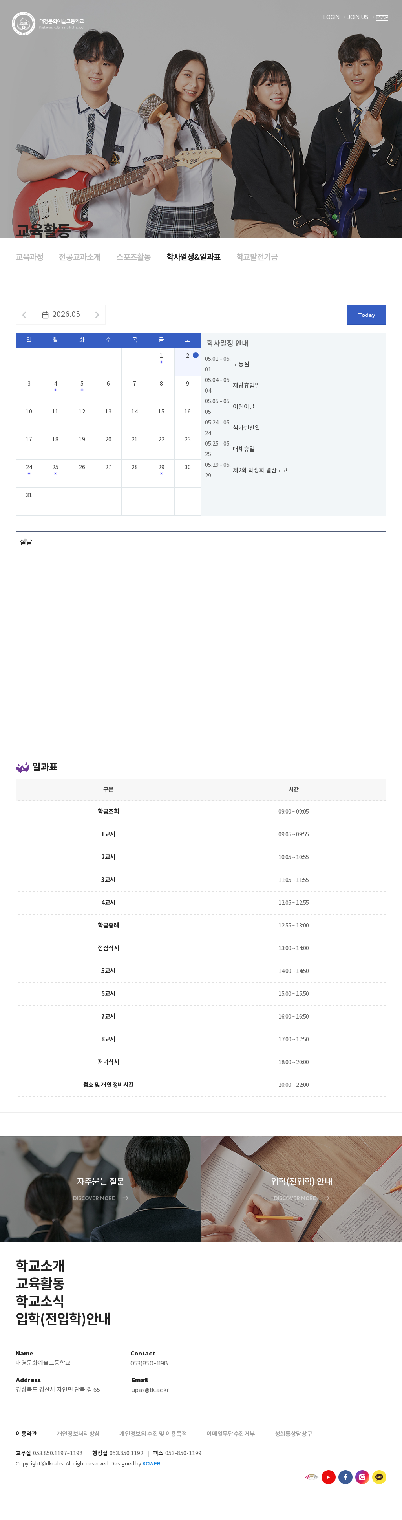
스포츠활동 (133, 257)
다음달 (97, 314)
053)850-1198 (149, 1368)
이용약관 (26, 1438)
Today (366, 314)
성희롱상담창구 (293, 1438)
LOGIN (331, 17)
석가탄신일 (246, 428)
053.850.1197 (50, 1458)
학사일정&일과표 (193, 257)
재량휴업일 (246, 385)
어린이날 (244, 407)
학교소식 (40, 1307)
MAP (382, 17)
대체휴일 (244, 449)
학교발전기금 (257, 257)
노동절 (241, 364)
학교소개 (40, 1272)
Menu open (382, 30)
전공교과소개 (79, 257)
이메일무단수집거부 (230, 1438)
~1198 (74, 1458)
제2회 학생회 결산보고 (260, 470)
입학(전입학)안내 (63, 1325)
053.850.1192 (126, 1458)
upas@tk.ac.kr (150, 1394)
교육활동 (40, 1289)
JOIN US (358, 17)
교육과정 (29, 257)
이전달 (24, 314)
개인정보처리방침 (78, 1438)
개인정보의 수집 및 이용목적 (153, 1438)
